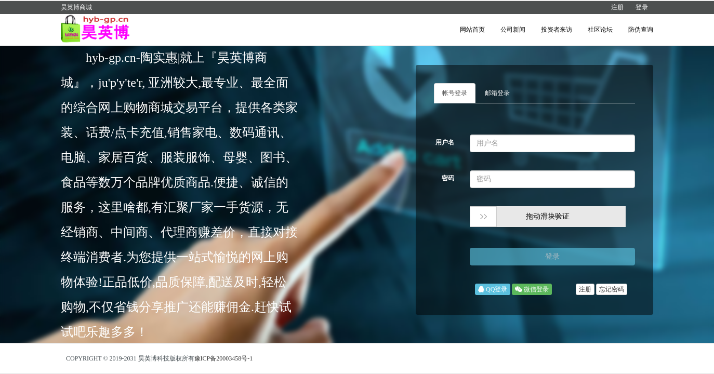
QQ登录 (492, 289)
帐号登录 (454, 93)
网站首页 (472, 29)
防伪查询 (640, 29)
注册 (617, 7)
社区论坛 (600, 29)
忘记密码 (611, 289)
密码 (448, 178)
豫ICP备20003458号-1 (223, 358)
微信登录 (532, 289)
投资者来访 (556, 29)
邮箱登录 (497, 93)
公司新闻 (512, 29)
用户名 (444, 142)
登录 (642, 7)
